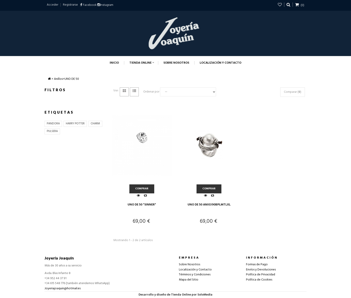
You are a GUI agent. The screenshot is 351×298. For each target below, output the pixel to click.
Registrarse (70, 4)
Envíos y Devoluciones (261, 269)
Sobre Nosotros (189, 264)
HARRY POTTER (75, 123)
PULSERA (52, 131)
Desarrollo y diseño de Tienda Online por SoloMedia (175, 294)
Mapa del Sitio (188, 279)
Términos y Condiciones (194, 274)
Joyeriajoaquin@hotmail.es (63, 288)
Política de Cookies (259, 279)
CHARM (95, 123)
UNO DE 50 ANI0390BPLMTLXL (209, 204)
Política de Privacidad (260, 274)
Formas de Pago (257, 264)
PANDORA (53, 123)
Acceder (52, 4)
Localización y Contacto (195, 269)
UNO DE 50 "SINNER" (142, 204)
